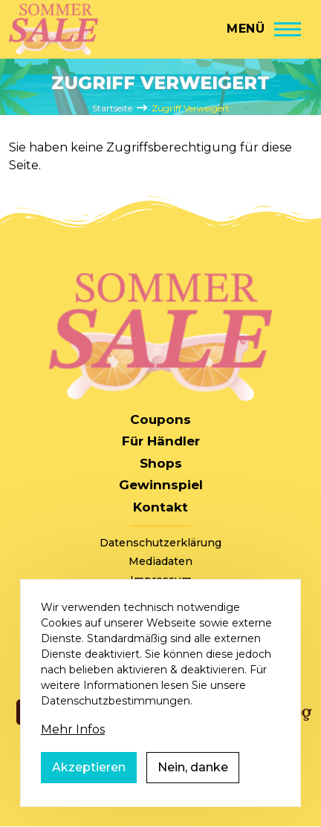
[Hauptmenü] (263, 29)
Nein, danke (193, 783)
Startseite (112, 108)
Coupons (160, 419)
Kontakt (160, 507)
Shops (161, 463)
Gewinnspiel (161, 484)
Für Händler (161, 441)
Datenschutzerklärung (160, 542)
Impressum (161, 579)
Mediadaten (160, 561)
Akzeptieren (89, 783)
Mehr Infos (73, 745)
